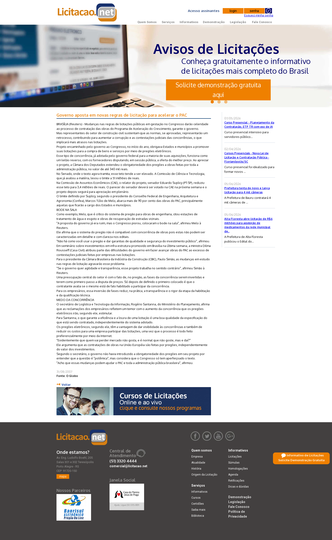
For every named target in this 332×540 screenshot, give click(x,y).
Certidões (197, 503)
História (196, 468)
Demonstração (214, 22)
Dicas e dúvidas (238, 486)
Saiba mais (198, 509)
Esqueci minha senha (258, 15)
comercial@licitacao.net (128, 466)
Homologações (238, 468)
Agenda (233, 474)
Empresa (197, 456)
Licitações (235, 456)
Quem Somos (147, 22)
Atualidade (198, 462)
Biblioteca (197, 515)
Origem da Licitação (204, 474)
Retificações (236, 480)
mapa (62, 476)
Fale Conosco (262, 22)
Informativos (189, 22)
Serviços (168, 22)
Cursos (196, 497)
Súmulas (234, 462)
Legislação (238, 22)
